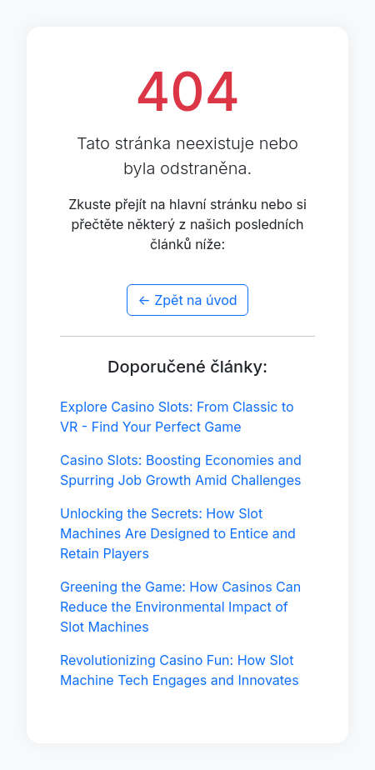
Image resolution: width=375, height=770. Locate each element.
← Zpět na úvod (187, 300)
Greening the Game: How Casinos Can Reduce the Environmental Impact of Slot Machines (180, 606)
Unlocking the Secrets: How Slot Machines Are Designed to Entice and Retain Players (178, 533)
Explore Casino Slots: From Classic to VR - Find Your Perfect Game (177, 416)
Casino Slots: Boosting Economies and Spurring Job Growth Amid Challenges (181, 470)
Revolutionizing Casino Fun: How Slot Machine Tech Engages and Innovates (179, 670)
